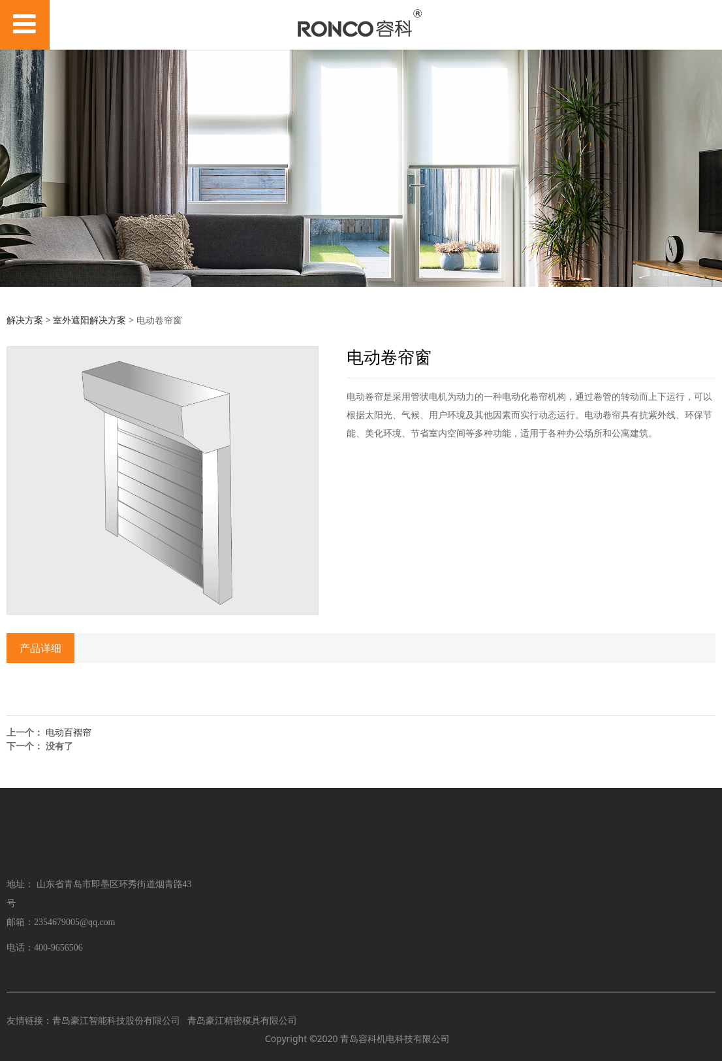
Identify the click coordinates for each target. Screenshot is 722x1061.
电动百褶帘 (68, 732)
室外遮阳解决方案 (89, 320)
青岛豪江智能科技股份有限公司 (116, 1020)
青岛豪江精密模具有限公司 (242, 1020)
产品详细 (40, 648)
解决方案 (25, 320)
